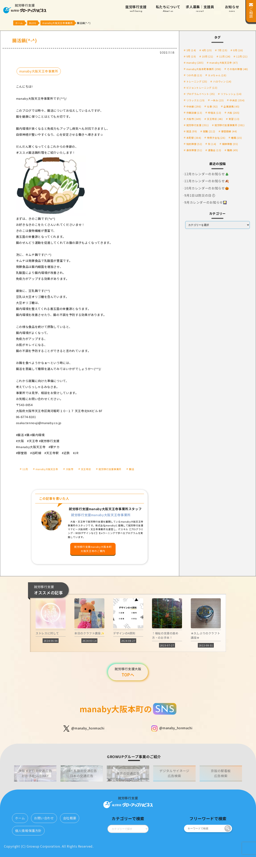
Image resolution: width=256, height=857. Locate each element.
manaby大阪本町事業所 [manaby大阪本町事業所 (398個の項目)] (203, 69)
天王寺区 (86, 469)
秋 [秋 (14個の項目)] (212, 144)
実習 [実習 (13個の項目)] (234, 119)
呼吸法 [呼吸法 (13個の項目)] (214, 112)
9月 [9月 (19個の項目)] (191, 56)
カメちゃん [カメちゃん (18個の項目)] (217, 75)
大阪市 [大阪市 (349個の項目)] (193, 119)
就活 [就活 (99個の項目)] (191, 131)
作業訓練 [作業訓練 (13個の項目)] (194, 112)
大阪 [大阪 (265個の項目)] (233, 112)
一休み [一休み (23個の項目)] (217, 100)
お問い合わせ (44, 818)
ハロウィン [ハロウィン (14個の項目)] (222, 81)
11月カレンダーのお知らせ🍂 (206, 180)
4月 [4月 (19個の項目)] (207, 50)
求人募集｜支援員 (200, 8)
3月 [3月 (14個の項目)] (191, 50)
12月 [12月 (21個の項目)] (241, 56)
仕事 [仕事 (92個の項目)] (212, 106)
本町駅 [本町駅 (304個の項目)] (193, 137)
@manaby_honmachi (83, 728)
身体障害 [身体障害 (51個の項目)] (194, 150)
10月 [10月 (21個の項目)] (207, 56)
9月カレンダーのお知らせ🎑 (205, 202)
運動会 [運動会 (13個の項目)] (214, 150)
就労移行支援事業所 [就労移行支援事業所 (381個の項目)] (230, 125)
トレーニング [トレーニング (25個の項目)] (196, 81)
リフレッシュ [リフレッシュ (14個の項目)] (231, 94)
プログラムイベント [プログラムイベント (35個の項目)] (200, 94)
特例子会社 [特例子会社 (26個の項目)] (216, 137)
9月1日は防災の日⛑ (200, 195)
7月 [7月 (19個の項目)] (222, 50)
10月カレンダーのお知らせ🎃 (206, 188)
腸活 (131, 469)
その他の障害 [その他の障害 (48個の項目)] (237, 69)
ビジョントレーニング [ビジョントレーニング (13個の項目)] (201, 87)
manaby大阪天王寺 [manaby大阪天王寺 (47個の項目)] (223, 62)
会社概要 (69, 818)
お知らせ (232, 8)
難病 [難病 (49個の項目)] (232, 150)
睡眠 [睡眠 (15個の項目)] (236, 137)
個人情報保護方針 (28, 830)
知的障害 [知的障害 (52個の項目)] (194, 144)
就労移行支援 (136, 8)
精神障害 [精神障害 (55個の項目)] (230, 144)
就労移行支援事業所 (110, 469)
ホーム (20, 818)
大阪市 (69, 469)
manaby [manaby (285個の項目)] (195, 62)
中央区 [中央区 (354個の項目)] (237, 100)
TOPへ (128, 672)
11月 (25, 469)
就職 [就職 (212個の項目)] (209, 131)
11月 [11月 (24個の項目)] (224, 56)
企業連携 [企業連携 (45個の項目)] (231, 106)
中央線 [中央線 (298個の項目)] (193, 106)
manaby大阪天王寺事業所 (38, 71)
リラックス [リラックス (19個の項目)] (195, 100)
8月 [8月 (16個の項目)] (238, 50)
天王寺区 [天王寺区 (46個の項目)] (215, 119)
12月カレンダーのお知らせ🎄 (206, 173)
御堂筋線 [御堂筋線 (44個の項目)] (229, 131)
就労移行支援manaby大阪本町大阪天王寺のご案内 (93, 549)
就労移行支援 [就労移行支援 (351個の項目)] (197, 125)
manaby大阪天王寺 (47, 469)
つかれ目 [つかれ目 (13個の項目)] (194, 75)
